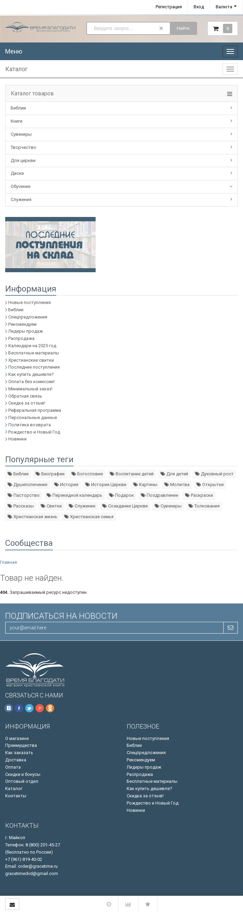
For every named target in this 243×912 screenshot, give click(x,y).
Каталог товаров (32, 94)
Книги (16, 121)
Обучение (20, 186)
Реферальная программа (34, 410)
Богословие (87, 473)
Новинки (17, 438)
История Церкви (105, 484)
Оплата (13, 767)
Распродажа (21, 338)
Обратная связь (25, 396)
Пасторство (24, 495)
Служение (82, 506)
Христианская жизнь (32, 516)
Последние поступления (34, 367)
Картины (145, 484)
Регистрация (169, 6)
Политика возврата (29, 424)
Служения (21, 199)
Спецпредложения (27, 317)
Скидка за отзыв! (26, 403)
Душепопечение (27, 484)
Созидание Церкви (125, 506)
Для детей (174, 473)
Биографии (50, 473)
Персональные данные (32, 417)
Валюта (224, 6)
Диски (17, 173)
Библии (18, 108)
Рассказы (21, 506)
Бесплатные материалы (33, 352)
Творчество (23, 147)
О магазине (17, 738)
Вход (199, 6)
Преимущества (21, 745)
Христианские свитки (31, 360)
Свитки (51, 506)
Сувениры (21, 134)
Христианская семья (89, 516)
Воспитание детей (132, 473)
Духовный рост (214, 473)
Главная (8, 562)
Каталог (13, 788)
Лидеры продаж (25, 331)
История (66, 484)
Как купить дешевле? (31, 374)
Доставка (15, 759)
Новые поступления (29, 302)
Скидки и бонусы (22, 774)
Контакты (15, 795)
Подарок (121, 495)
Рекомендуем (22, 324)
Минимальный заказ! (30, 388)
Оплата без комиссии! (31, 381)
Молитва (176, 484)
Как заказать (19, 752)
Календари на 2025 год (32, 345)
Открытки (210, 484)
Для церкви (23, 160)
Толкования (204, 506)
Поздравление (159, 495)
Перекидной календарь (74, 495)
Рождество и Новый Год (34, 432)
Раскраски (199, 495)
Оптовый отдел (21, 781)
